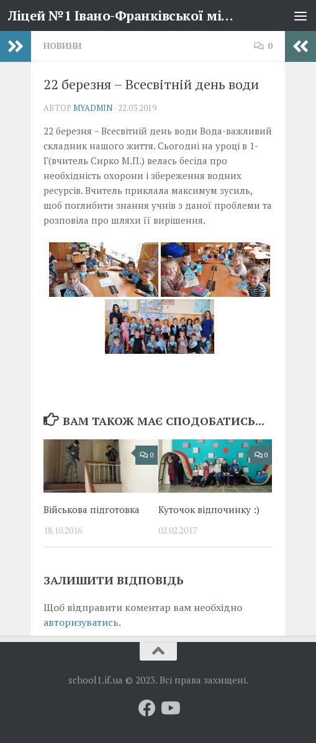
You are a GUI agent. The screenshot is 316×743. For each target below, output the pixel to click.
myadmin (92, 107)
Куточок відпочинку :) (209, 509)
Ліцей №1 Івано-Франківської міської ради (121, 15)
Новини (62, 45)
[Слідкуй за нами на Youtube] (169, 708)
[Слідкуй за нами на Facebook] (147, 708)
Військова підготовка (91, 509)
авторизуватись (81, 622)
